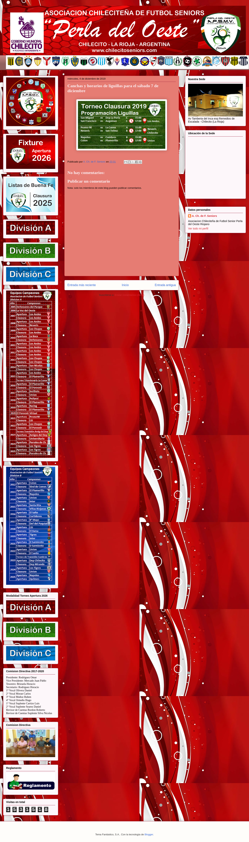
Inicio (125, 285)
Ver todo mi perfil (198, 228)
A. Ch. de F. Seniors (204, 215)
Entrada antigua (165, 285)
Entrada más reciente (81, 285)
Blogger (149, 834)
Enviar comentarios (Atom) (129, 295)
